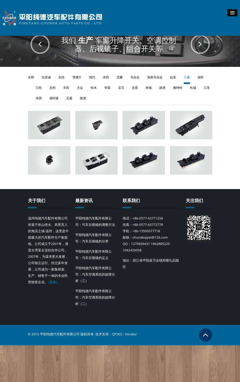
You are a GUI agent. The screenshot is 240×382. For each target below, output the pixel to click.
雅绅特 (177, 87)
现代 (92, 77)
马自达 (134, 77)
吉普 (135, 87)
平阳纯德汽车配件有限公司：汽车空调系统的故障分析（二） (95, 298)
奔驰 (149, 87)
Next (200, 44)
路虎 (162, 87)
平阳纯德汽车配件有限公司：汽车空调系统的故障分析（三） (95, 275)
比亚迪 (46, 77)
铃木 (94, 87)
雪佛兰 (76, 77)
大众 (80, 87)
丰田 (66, 87)
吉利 (52, 87)
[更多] (53, 282)
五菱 (69, 98)
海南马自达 (154, 77)
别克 (62, 77)
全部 (31, 77)
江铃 (39, 87)
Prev (40, 44)
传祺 (39, 98)
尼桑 (120, 77)
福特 (200, 77)
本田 (106, 77)
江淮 (207, 87)
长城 (193, 87)
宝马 (121, 87)
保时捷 (54, 98)
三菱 (187, 77)
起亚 (173, 77)
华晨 (107, 87)
